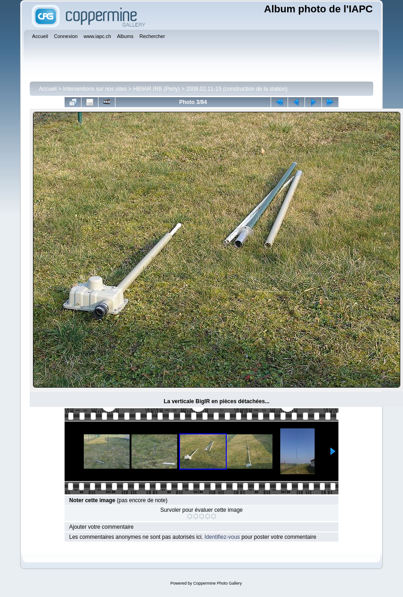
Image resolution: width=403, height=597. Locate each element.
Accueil (48, 89)
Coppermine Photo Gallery (217, 583)
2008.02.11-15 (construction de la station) (236, 89)
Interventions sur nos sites (94, 89)
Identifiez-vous (222, 537)
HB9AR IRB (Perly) (156, 89)
